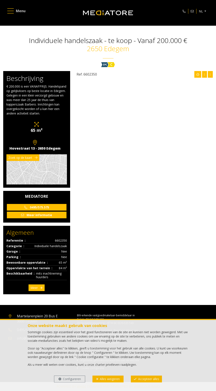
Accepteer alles (148, 379)
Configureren (72, 379)
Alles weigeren (110, 379)
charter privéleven (107, 365)
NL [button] (200, 11)
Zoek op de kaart (22, 158)
